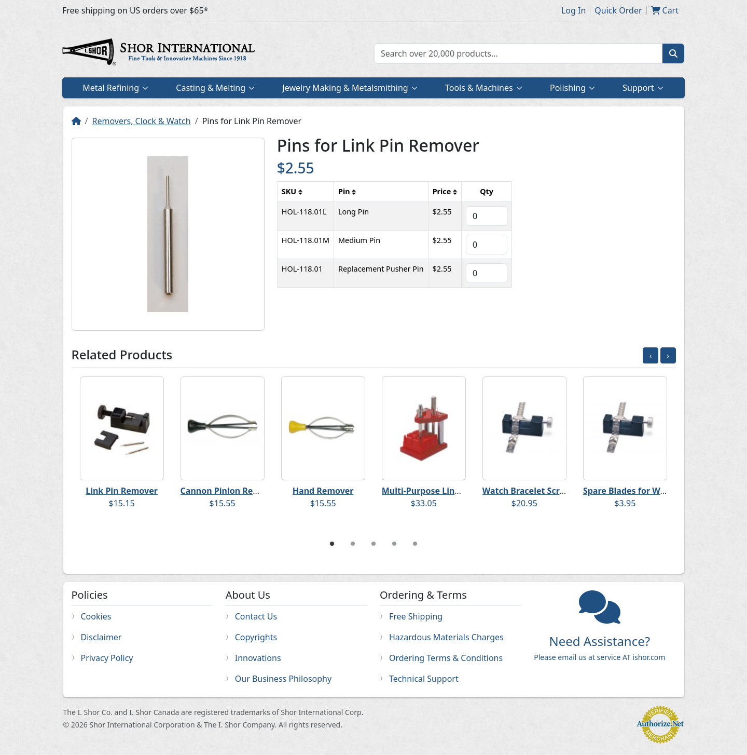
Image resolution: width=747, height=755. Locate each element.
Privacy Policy (107, 658)
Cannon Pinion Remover (230, 490)
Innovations (258, 658)
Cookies (96, 616)
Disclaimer (101, 637)
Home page (160, 53)
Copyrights (256, 637)
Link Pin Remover (122, 490)
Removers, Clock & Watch (141, 121)
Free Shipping (415, 616)
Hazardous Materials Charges (446, 637)
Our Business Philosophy (283, 678)
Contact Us (256, 616)
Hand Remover (323, 490)
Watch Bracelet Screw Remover (546, 490)
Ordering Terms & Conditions (446, 658)
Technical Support (424, 678)
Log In (573, 10)
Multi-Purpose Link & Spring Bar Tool (457, 490)
